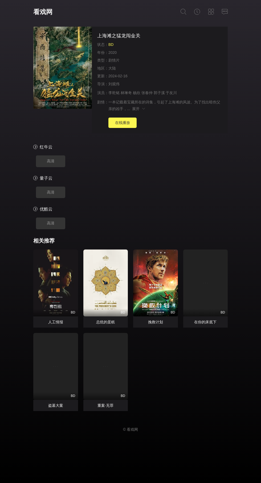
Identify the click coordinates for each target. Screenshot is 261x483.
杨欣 (136, 93)
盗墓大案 (55, 405)
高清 (50, 161)
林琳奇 (126, 93)
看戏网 (42, 11)
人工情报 (55, 322)
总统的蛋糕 (105, 322)
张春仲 (147, 93)
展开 (139, 109)
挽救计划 (155, 322)
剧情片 (114, 60)
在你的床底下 (205, 322)
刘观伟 (114, 84)
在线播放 (122, 122)
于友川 (171, 93)
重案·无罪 (105, 405)
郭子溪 (159, 93)
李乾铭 (114, 93)
